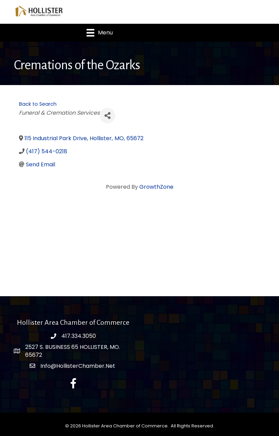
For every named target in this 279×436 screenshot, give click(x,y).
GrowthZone (156, 187)
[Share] (107, 115)
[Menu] (99, 32)
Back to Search (38, 104)
